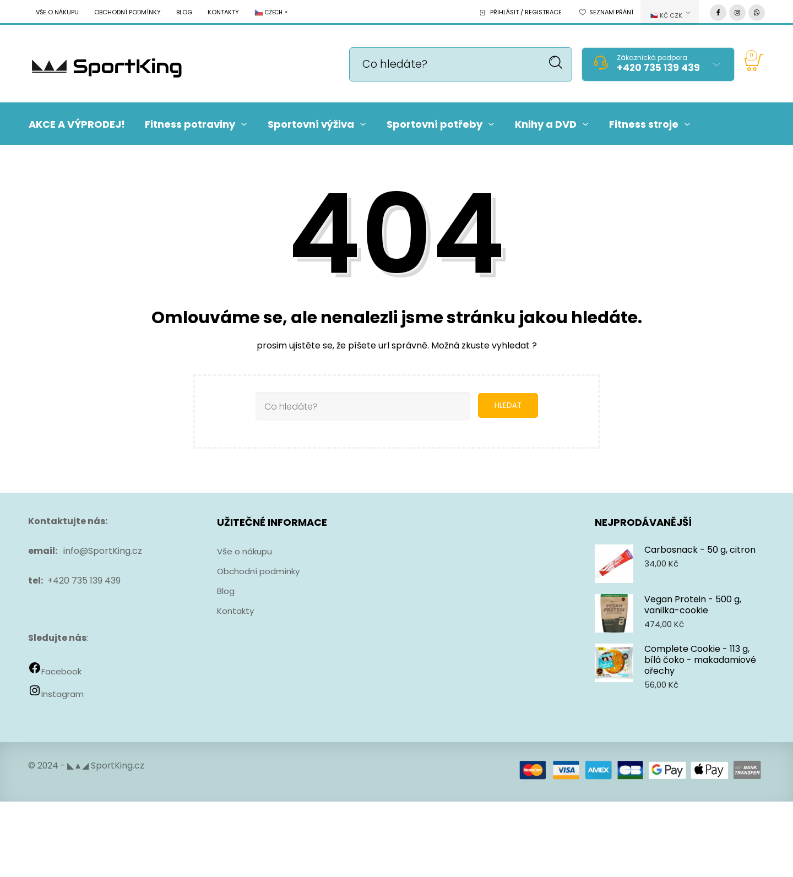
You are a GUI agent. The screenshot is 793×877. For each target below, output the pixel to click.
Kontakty (223, 12)
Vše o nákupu (57, 12)
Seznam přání (611, 12)
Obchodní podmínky (127, 12)
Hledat (556, 62)
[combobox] (669, 12)
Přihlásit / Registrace (526, 12)
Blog (184, 12)
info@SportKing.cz (102, 550)
